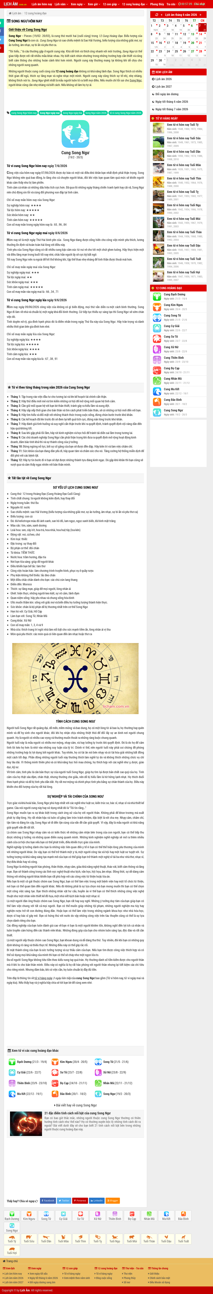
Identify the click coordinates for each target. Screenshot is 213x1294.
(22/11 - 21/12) (117, 1083)
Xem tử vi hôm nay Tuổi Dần (183, 151)
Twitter (64, 1200)
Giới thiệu (153, 1273)
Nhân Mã (149, 1219)
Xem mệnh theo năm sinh (76, 1278)
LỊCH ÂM (15, 4)
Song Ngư (15, 36)
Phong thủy (157, 4)
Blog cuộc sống (103, 1278)
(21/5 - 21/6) (116, 1062)
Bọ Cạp (132, 1219)
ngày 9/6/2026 (57, 300)
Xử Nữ (97, 1219)
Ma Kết (166, 1219)
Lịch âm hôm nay (42, 4)
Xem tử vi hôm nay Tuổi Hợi (183, 272)
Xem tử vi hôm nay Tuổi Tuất (184, 259)
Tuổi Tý (12, 1241)
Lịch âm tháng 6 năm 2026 (181, 15)
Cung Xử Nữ (171, 347)
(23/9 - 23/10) (32, 1083)
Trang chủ (10, 1261)
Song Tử (46, 1219)
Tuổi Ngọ (115, 1241)
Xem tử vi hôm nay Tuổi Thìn (184, 178)
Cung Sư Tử (171, 336)
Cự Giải (63, 1219)
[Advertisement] (75, 99)
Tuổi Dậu (166, 1241)
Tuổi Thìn (80, 1241)
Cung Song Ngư (18, 40)
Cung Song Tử (172, 315)
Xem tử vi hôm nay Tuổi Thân (184, 232)
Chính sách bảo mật (159, 1278)
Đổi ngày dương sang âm (41, 1282)
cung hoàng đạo (41, 1050)
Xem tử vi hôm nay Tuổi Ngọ (184, 205)
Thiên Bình (115, 1219)
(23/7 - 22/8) (71, 1072)
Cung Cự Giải (171, 326)
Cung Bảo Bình (173, 400)
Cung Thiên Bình (174, 358)
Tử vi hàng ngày (167, 118)
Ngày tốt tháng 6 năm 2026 (43, 1278)
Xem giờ (94, 4)
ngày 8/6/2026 (58, 233)
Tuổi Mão (63, 1241)
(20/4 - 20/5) (73, 1062)
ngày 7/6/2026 (57, 165)
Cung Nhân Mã (173, 378)
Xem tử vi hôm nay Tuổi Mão (184, 165)
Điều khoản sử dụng (159, 1282)
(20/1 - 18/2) (73, 1094)
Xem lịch (9, 1268)
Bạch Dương (12, 1219)
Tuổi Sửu (29, 1241)
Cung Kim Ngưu (173, 305)
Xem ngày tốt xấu (38, 1273)
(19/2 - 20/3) (117, 1094)
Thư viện (127, 1273)
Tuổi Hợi (12, 1253)
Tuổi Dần (46, 1241)
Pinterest (80, 1200)
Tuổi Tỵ (97, 1241)
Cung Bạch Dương (174, 294)
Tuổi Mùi (132, 1241)
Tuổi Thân (149, 1241)
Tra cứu (172, 4)
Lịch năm (61, 4)
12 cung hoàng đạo (135, 4)
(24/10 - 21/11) (73, 1083)
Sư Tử (80, 1219)
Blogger (112, 1200)
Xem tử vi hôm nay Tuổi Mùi (183, 219)
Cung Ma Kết (171, 389)
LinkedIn (97, 1200)
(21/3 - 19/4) (32, 1062)
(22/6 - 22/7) (29, 1072)
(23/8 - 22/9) (114, 1072)
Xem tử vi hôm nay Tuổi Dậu (183, 245)
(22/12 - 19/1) (29, 1094)
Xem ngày (78, 4)
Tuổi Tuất (183, 1241)
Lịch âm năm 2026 (13, 1278)
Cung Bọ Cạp (171, 368)
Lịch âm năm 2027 (13, 1282)
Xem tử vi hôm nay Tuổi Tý (182, 124)
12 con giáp (111, 4)
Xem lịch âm (162, 72)
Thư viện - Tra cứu (132, 1268)
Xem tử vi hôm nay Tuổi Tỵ (182, 192)
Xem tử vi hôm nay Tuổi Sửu (184, 138)
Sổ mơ (126, 1282)
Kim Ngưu (29, 1219)
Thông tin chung (158, 1268)
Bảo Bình (183, 1219)
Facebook (48, 1200)
